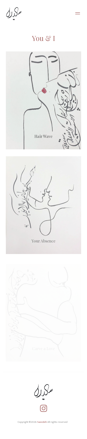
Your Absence (43, 242)
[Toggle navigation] (77, 13)
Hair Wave (43, 137)
